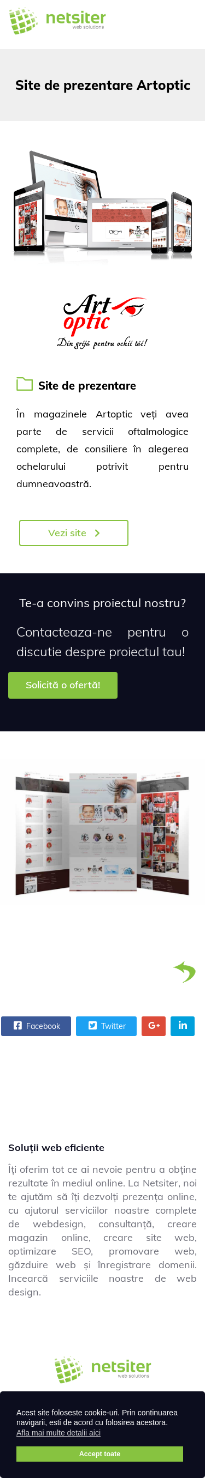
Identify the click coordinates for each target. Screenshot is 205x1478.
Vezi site (74, 532)
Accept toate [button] (100, 1454)
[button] (107, 1434)
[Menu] (183, 24)
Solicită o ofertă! (63, 685)
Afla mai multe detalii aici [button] (58, 1432)
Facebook (35, 1025)
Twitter (106, 1025)
